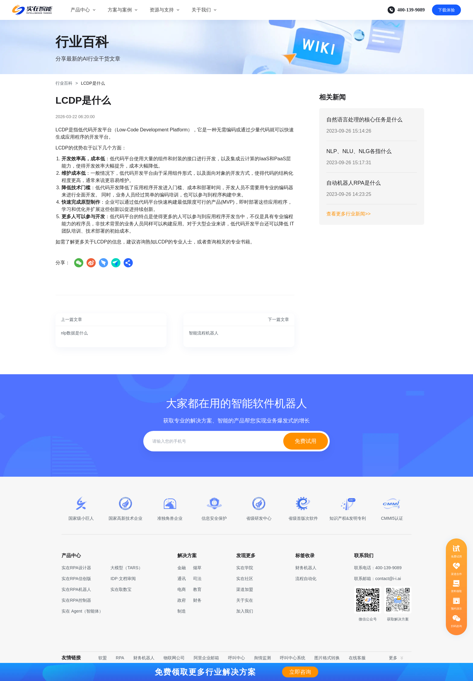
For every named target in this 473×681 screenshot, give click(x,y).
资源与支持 (162, 9)
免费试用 (305, 441)
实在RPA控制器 (76, 600)
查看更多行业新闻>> (348, 213)
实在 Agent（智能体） (82, 611)
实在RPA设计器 (76, 567)
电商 (181, 589)
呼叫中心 (236, 657)
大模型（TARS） (126, 567)
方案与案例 (120, 9)
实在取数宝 (121, 589)
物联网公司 (174, 657)
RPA (120, 657)
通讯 (181, 578)
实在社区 (244, 578)
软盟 (102, 657)
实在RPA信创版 (76, 578)
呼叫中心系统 (292, 657)
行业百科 (64, 83)
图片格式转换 (327, 657)
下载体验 (446, 10)
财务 (197, 600)
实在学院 (244, 567)
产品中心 (80, 9)
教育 (197, 589)
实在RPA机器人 (76, 589)
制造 (181, 611)
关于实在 (244, 600)
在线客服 (357, 657)
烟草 (197, 567)
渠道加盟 (244, 589)
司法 (197, 578)
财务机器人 (143, 657)
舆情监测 (262, 657)
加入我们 (244, 611)
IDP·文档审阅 (122, 578)
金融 (181, 567)
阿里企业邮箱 (206, 657)
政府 (181, 600)
